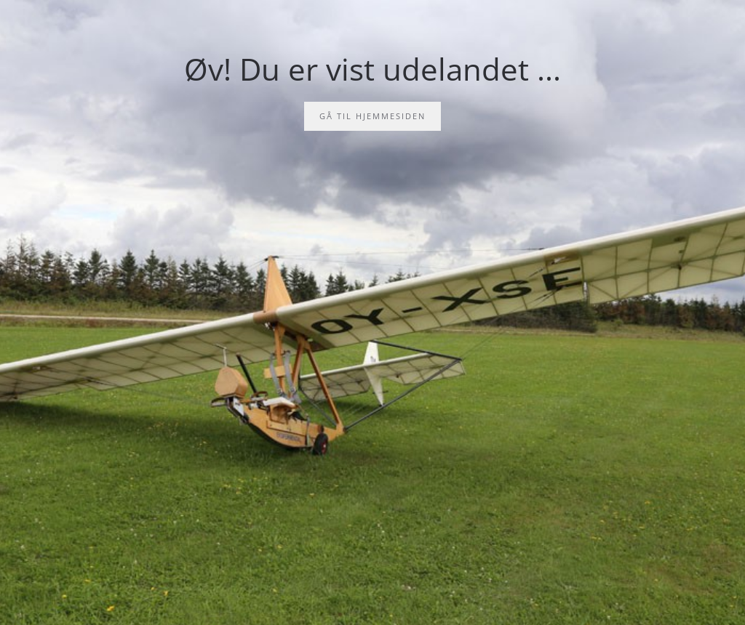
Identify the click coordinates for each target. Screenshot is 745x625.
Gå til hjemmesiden (372, 115)
